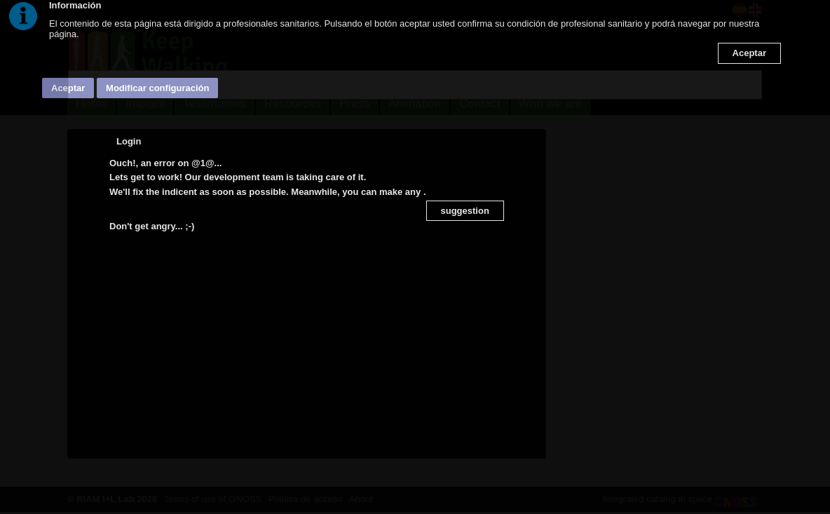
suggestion (465, 210)
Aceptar (749, 53)
